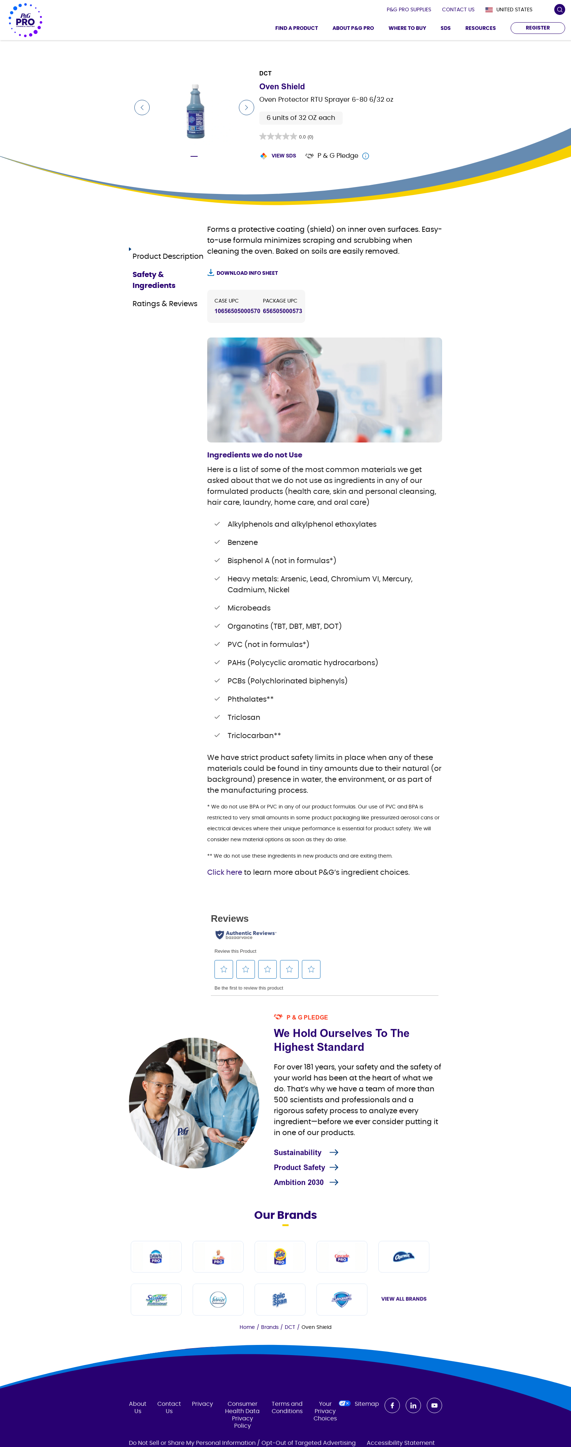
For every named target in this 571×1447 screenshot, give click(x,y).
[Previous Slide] (142, 107)
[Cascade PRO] (341, 1320)
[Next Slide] (246, 107)
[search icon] (559, 9)
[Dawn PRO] (156, 1320)
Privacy (202, 1425)
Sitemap (367, 1425)
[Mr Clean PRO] (218, 1320)
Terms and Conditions (287, 1429)
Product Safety (299, 1198)
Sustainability (298, 1183)
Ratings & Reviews (165, 291)
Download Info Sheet (247, 273)
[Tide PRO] (280, 1320)
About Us (137, 1429)
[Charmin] (403, 1320)
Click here (225, 872)
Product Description (168, 244)
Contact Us (169, 1429)
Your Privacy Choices (329, 1432)
